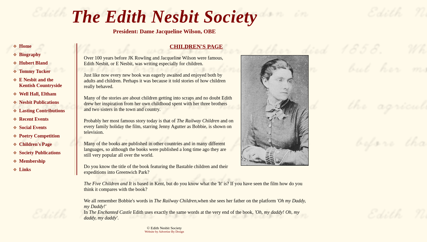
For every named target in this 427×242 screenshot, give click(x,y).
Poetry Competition (39, 135)
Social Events (33, 127)
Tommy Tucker (34, 71)
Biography (30, 54)
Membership (32, 161)
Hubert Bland (33, 63)
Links (25, 169)
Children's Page (35, 144)
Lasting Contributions (42, 110)
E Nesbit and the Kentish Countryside (40, 82)
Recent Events (34, 119)
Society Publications (40, 152)
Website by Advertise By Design (164, 231)
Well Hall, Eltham (37, 93)
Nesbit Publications (39, 102)
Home (25, 46)
